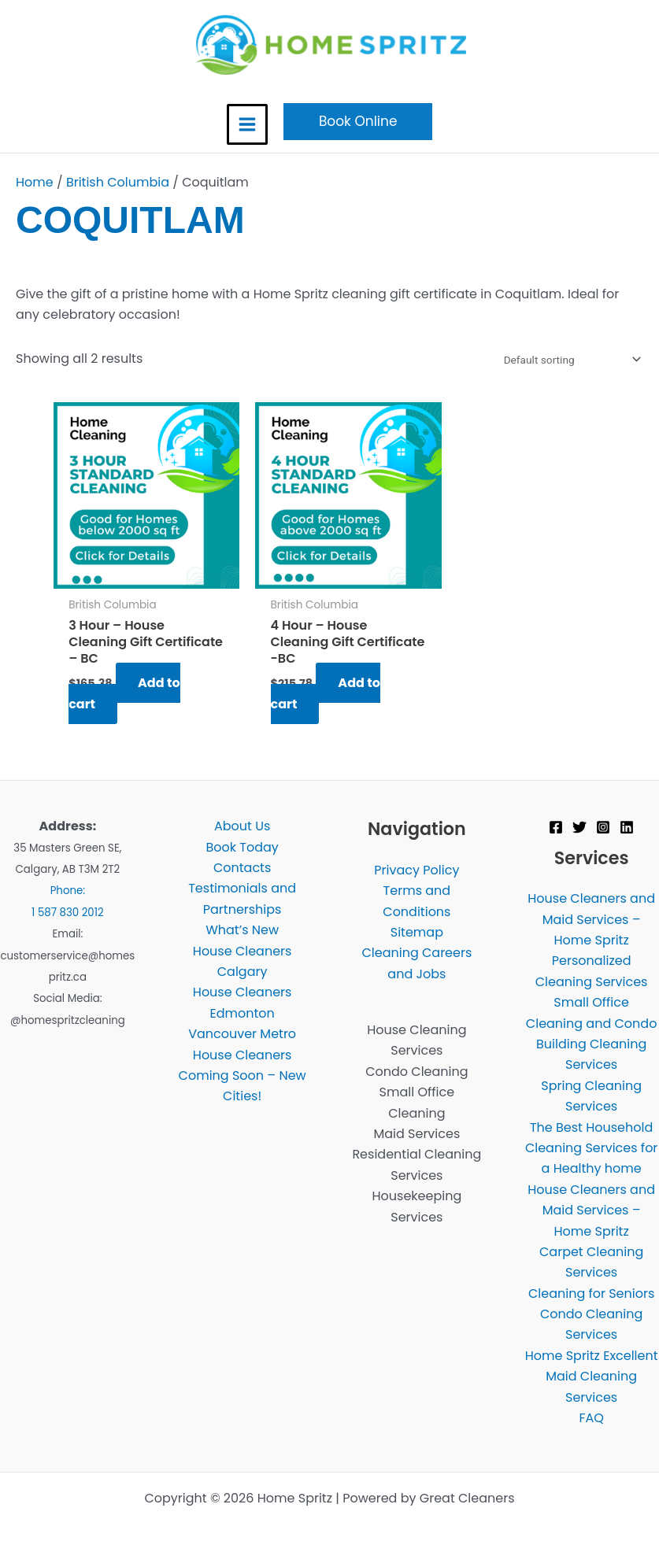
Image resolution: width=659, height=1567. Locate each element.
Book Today (241, 847)
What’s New (242, 930)
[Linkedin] (627, 827)
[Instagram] (603, 827)
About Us (242, 826)
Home (35, 182)
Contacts (242, 868)
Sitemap (417, 932)
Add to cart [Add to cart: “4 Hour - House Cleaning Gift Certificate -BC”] (325, 693)
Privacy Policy (416, 870)
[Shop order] (569, 359)
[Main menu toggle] (247, 124)
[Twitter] (579, 827)
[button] (358, 121)
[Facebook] (556, 827)
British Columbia (117, 182)
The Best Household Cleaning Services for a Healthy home (591, 1148)
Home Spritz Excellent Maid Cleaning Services (591, 1376)
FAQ (591, 1418)
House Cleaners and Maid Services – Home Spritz (591, 919)
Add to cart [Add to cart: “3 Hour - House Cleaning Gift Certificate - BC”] (124, 693)
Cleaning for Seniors (591, 1293)
